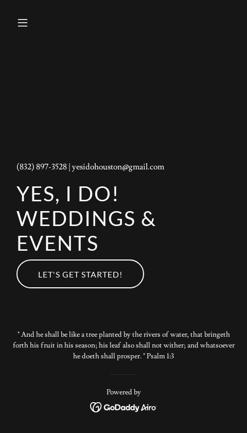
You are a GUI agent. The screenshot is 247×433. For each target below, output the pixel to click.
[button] (29, 22)
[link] (123, 405)
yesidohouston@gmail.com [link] (118, 167)
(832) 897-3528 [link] (41, 167)
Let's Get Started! (80, 274)
